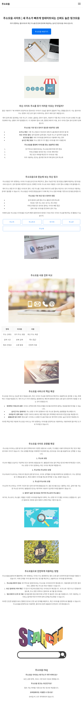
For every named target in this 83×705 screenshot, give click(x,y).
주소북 (41, 229)
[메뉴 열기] (79, 3)
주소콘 (71, 223)
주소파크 (32, 223)
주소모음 (6, 3)
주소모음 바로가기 (41, 31)
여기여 (51, 223)
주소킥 (11, 223)
